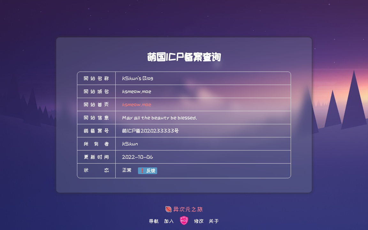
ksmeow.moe (136, 104)
